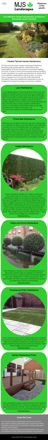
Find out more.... (24, 283)
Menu (4, 3)
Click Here (37, 108)
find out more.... (24, 216)
